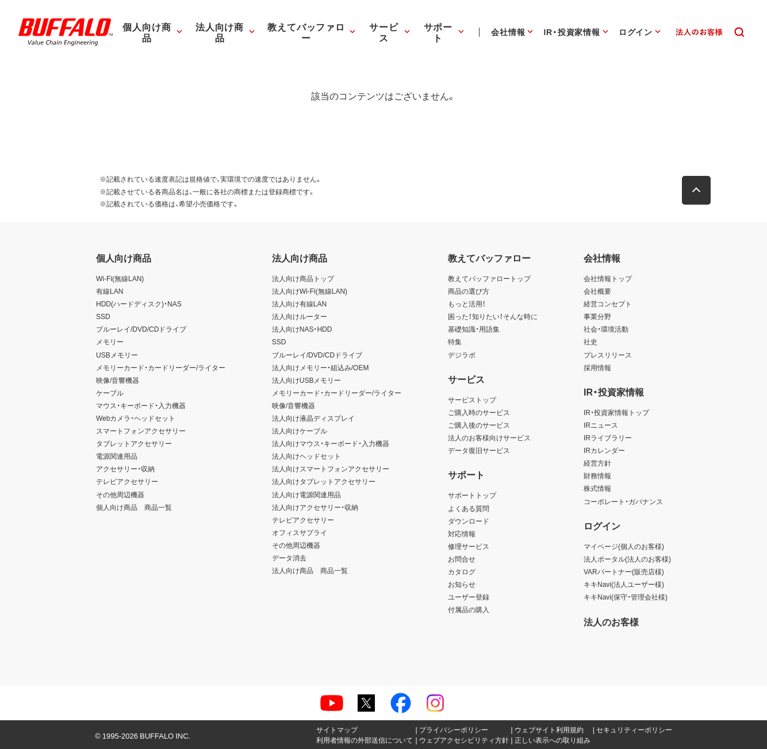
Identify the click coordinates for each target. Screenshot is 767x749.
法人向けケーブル (299, 430)
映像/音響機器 (117, 380)
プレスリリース (608, 354)
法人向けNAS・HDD (302, 329)
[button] (699, 190)
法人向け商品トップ (303, 278)
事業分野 (597, 316)
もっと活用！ (467, 303)
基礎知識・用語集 (474, 329)
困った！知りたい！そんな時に (493, 316)
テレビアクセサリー (127, 481)
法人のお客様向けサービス (489, 437)
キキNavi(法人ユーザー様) (624, 584)
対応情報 (461, 533)
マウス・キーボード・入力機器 (141, 405)
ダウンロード (468, 521)
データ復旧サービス (479, 450)
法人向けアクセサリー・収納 (315, 507)
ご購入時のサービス (479, 412)
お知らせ (461, 584)
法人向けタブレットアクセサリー (323, 481)
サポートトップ (472, 495)
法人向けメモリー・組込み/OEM (320, 367)
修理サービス (468, 546)
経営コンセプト (608, 303)
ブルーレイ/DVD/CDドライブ (141, 329)
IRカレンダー (604, 450)
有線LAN (109, 291)
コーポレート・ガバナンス (623, 501)
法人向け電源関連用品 (306, 494)
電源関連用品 (116, 456)
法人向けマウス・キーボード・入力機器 (330, 443)
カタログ (461, 571)
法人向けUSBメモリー (307, 380)
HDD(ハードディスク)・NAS (139, 303)
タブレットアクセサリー (134, 443)
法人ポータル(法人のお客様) (627, 559)
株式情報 (597, 488)
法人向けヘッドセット (306, 456)
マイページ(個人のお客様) (624, 546)
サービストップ (472, 399)
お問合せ (461, 559)
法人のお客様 (611, 621)
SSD (103, 316)
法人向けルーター (299, 316)
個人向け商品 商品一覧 (134, 507)
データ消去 (289, 557)
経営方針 (597, 463)
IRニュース (601, 425)
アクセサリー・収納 (125, 468)
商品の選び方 (468, 291)
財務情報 (597, 475)
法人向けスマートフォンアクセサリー (330, 468)
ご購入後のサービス (479, 425)
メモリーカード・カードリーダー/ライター (160, 367)
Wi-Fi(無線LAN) (120, 278)
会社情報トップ (608, 278)
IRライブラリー (608, 437)
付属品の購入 (468, 609)
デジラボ (461, 354)
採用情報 (597, 367)
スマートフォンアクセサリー (141, 430)
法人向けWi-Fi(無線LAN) (309, 291)
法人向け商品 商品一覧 (310, 570)
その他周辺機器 (120, 494)
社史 (590, 341)
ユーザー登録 (468, 596)
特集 (455, 341)
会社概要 (597, 291)
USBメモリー (117, 354)
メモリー (110, 341)
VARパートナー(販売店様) (624, 571)
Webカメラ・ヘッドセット (135, 418)
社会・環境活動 (606, 329)
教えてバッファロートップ (489, 278)
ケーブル (110, 392)
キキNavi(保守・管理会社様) (626, 596)
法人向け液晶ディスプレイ (313, 418)
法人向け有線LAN (299, 303)
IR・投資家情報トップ (616, 412)
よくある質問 (468, 508)
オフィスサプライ (299, 532)
